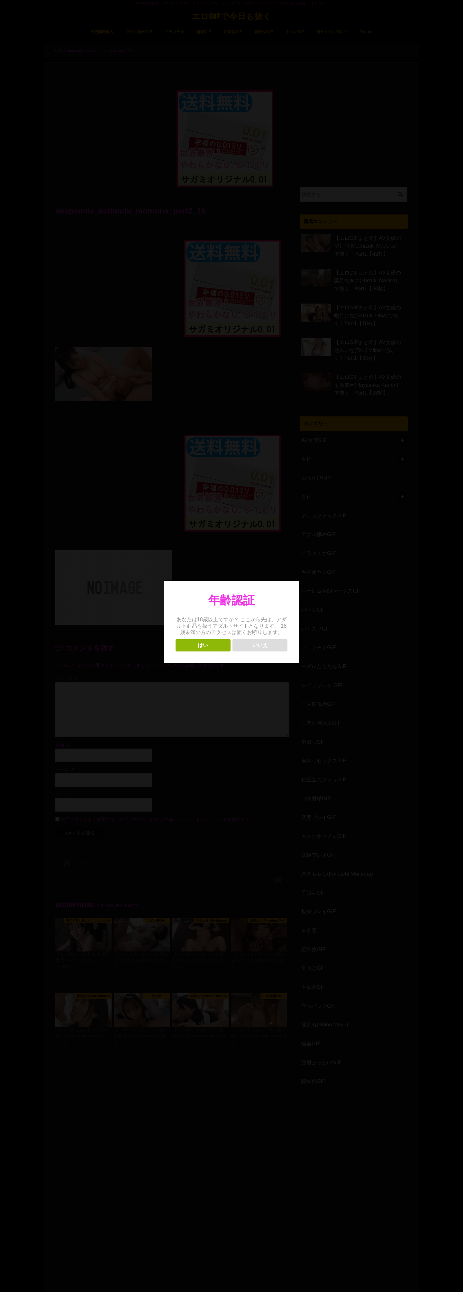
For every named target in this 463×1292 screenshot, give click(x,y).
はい (203, 645)
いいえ (260, 645)
